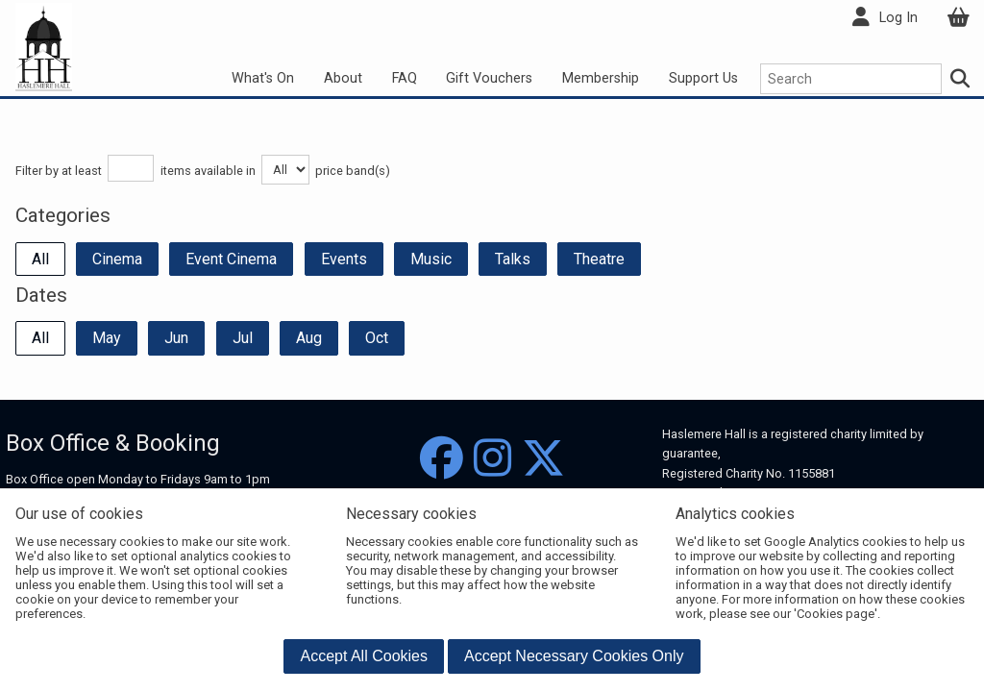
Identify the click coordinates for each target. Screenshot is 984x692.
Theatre (599, 259)
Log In (898, 18)
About (343, 78)
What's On (263, 78)
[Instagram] (492, 458)
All (40, 259)
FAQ (404, 78)
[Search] (961, 79)
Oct (376, 338)
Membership (600, 78)
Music (431, 259)
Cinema (117, 259)
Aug (309, 338)
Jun (176, 338)
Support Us (703, 78)
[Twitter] (543, 458)
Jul (243, 338)
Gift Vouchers (489, 78)
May (106, 338)
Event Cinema (231, 259)
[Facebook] (441, 458)
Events (344, 259)
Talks (512, 259)
